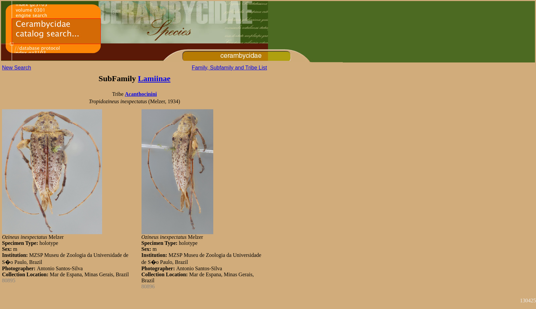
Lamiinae (154, 78)
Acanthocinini (141, 94)
